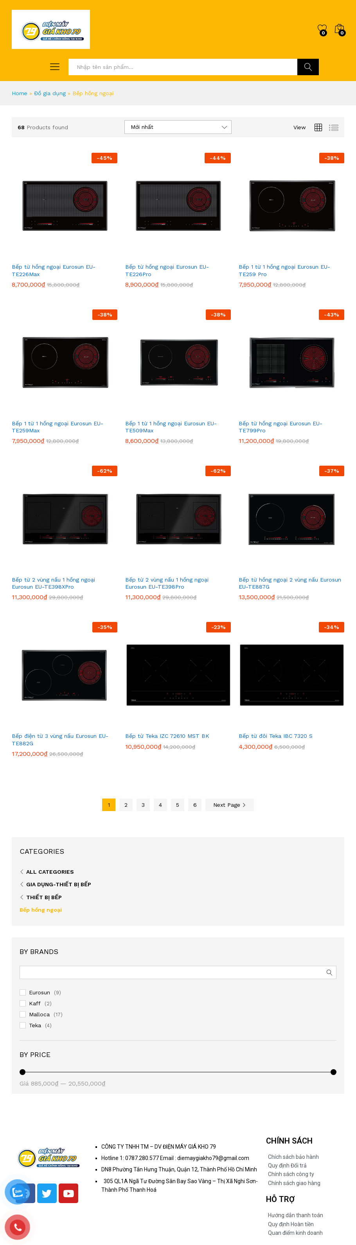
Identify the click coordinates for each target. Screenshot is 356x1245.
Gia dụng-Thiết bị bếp (58, 884)
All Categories (50, 872)
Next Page (229, 805)
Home (19, 93)
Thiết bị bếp (44, 897)
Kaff (35, 1003)
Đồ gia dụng (50, 93)
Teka (35, 1025)
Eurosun (39, 992)
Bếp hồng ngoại (41, 910)
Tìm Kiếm (308, 67)
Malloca (39, 1014)
